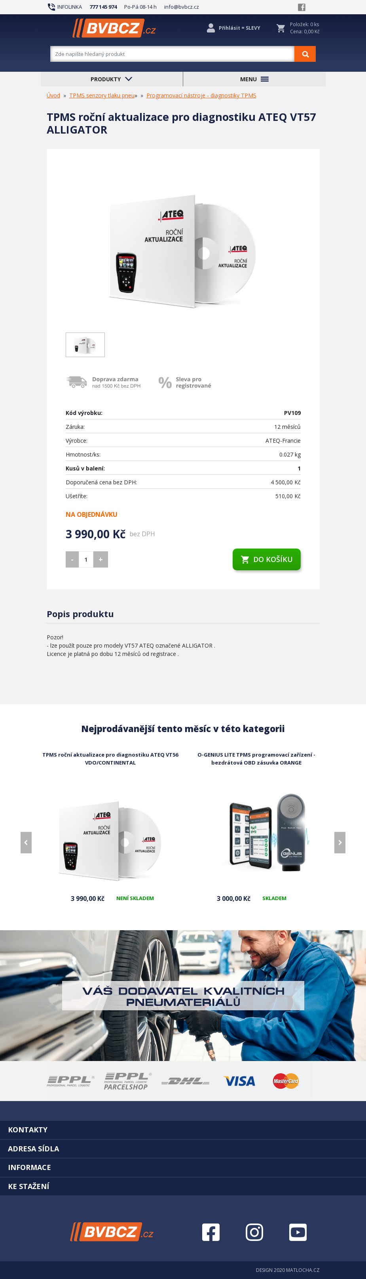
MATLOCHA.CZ (303, 1270)
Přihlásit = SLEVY (239, 28)
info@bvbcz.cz (181, 6)
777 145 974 (103, 6)
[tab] (183, 1129)
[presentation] (26, 842)
